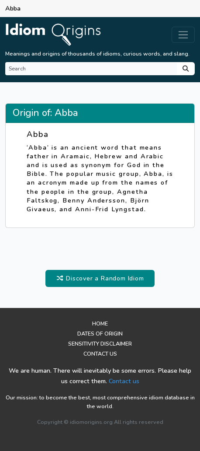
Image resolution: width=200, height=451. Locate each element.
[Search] (91, 68)
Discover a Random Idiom (100, 278)
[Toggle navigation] (183, 35)
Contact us (124, 381)
